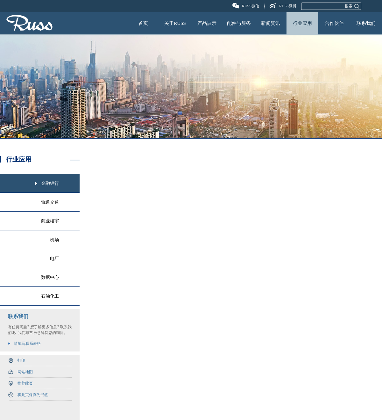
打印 (21, 360)
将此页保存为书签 (33, 395)
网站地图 (25, 372)
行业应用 (302, 23)
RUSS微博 (287, 6)
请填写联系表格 (27, 343)
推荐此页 (25, 383)
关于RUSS (175, 23)
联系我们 (366, 23)
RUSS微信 (250, 6)
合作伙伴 (334, 23)
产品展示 (206, 23)
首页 (143, 23)
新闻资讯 (270, 23)
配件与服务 (239, 23)
